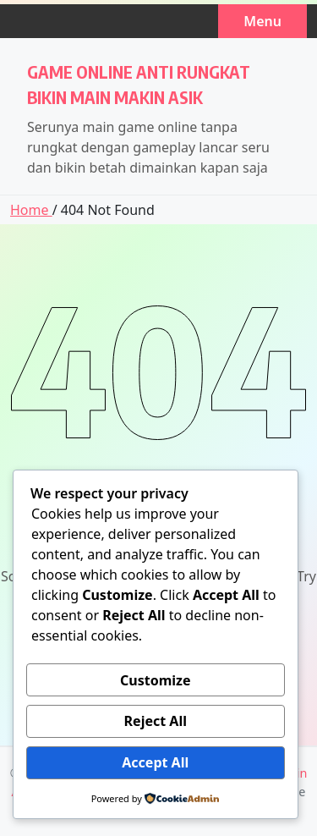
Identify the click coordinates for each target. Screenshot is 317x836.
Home (31, 210)
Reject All (155, 721)
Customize (155, 680)
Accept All (155, 762)
